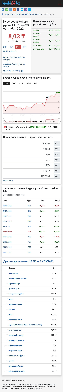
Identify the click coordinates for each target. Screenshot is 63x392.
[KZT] (28, 143)
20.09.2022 (7, 247)
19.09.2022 (7, 252)
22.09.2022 (7, 237)
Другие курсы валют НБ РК (28, 261)
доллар (11, 361)
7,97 (29, 242)
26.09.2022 (7, 216)
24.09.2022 (7, 227)
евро (10, 315)
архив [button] (6, 71)
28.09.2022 (7, 206)
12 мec (28, 83)
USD (4, 47)
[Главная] (2, 14)
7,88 (29, 237)
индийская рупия (15, 351)
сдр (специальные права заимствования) (25, 325)
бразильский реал (16, 366)
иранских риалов (15, 304)
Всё (35, 83)
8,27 (29, 211)
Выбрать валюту (9, 51)
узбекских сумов (15, 345)
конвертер (17, 71)
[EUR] (28, 160)
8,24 (29, 206)
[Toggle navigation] (59, 3)
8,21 (29, 216)
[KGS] (28, 170)
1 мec (7, 83)
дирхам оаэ (13, 273)
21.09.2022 (7, 242)
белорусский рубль (16, 294)
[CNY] (28, 165)
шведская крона (15, 320)
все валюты (8, 181)
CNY (24, 47)
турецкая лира (14, 284)
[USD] (28, 154)
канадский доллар (16, 335)
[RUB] (28, 149)
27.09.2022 (7, 211)
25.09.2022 (7, 221)
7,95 (29, 247)
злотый (12, 309)
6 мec (21, 83)
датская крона (14, 289)
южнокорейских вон (17, 371)
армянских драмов (16, 340)
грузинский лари (15, 330)
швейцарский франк (17, 356)
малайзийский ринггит (18, 278)
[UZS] (28, 176)
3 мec (14, 83)
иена (10, 299)
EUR (11, 47)
